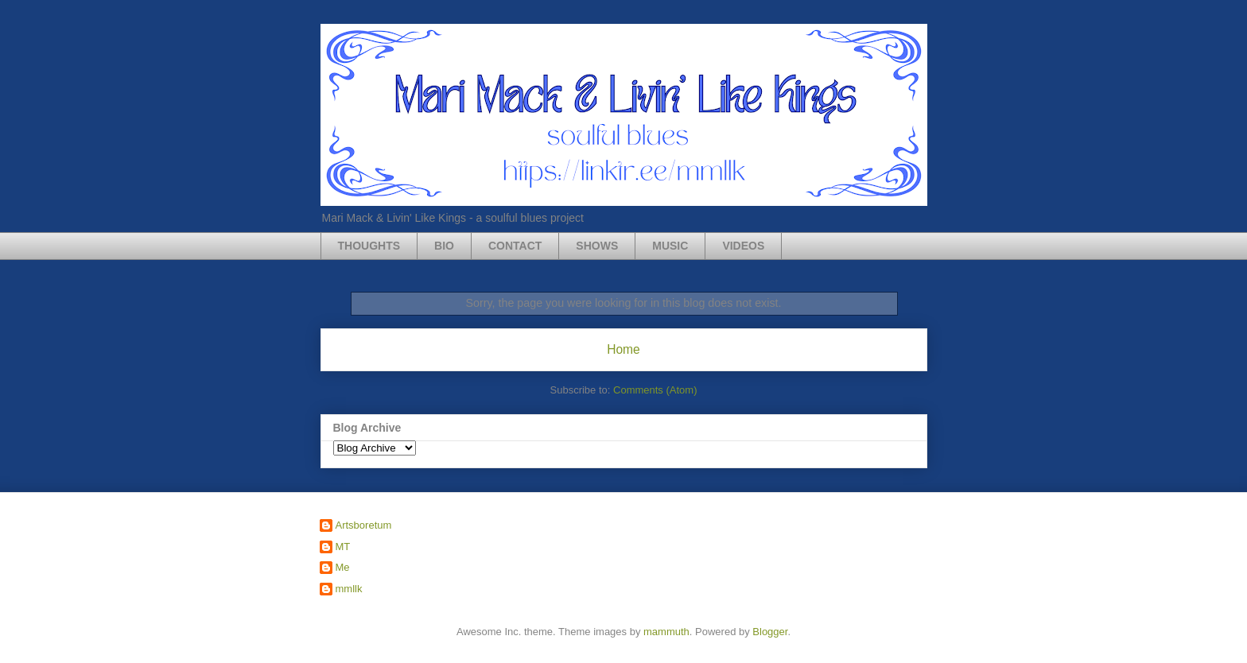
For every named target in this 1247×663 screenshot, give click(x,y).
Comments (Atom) (655, 390)
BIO (444, 245)
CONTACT (515, 245)
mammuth (666, 632)
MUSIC (670, 245)
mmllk (349, 589)
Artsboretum (364, 525)
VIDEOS (743, 245)
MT (343, 546)
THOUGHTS (369, 245)
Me (343, 567)
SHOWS (597, 245)
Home (623, 349)
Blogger (769, 632)
